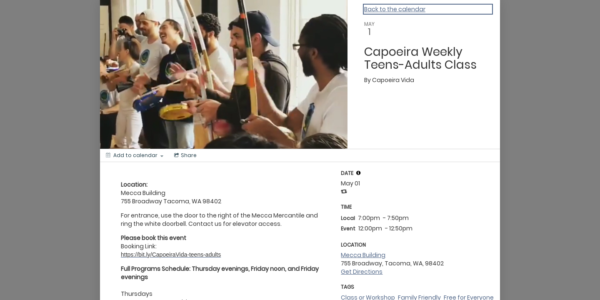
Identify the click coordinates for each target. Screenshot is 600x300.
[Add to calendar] (134, 155)
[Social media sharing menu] (184, 155)
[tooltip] (358, 172)
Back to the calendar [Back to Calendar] (394, 9)
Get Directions (361, 272)
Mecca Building (363, 255)
